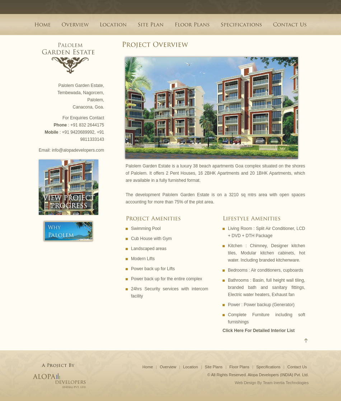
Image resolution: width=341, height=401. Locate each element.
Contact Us (297, 367)
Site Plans (214, 367)
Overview (168, 367)
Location (190, 367)
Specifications (268, 367)
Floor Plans (239, 367)
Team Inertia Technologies (286, 383)
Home (148, 367)
